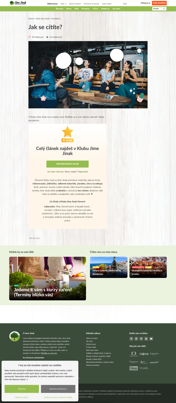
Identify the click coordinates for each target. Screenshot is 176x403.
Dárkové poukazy (92, 365)
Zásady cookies (21, 397)
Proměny (86, 9)
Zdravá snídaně (75, 4)
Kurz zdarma (159, 3)
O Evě (95, 9)
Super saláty (106, 4)
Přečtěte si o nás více (49, 353)
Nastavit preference (58, 389)
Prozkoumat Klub (67, 164)
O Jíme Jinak (91, 347)
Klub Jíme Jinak (42, 19)
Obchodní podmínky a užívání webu (100, 362)
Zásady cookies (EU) (93, 359)
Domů (31, 19)
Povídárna (56, 19)
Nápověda (83, 172)
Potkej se (105, 9)
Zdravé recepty (92, 338)
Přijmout (22, 389)
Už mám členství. (56, 172)
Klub (76, 9)
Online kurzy (91, 344)
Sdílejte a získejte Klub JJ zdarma (98, 353)
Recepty (59, 9)
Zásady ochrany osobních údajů (98, 356)
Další (125, 4)
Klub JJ (63, 4)
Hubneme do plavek (91, 4)
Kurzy (68, 9)
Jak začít (116, 9)
